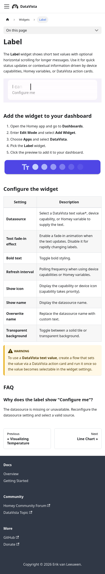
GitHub (11, 537)
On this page (16, 30)
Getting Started (15, 480)
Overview (11, 473)
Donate (11, 544)
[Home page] (7, 19)
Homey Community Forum (26, 505)
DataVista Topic (17, 512)
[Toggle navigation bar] (6, 6)
